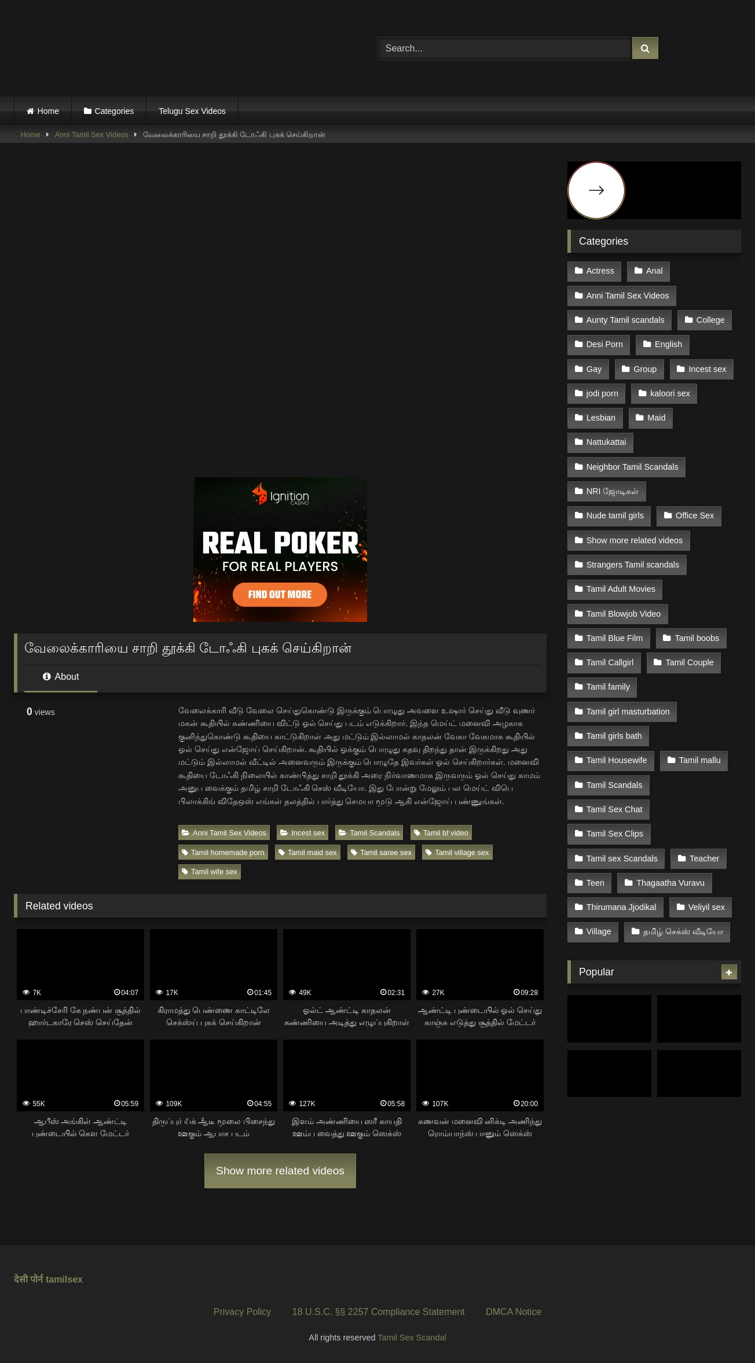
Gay (594, 369)
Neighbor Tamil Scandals (633, 466)
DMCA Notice (513, 1312)
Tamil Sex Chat (615, 809)
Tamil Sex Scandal (412, 1337)
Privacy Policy (243, 1312)
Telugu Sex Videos (192, 111)
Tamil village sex (457, 852)
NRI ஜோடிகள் (613, 491)
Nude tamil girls (615, 515)
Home (48, 111)
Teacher (704, 858)
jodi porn (602, 393)
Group (645, 369)
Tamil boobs (697, 638)
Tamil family (608, 686)
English (668, 344)
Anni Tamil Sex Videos (92, 134)
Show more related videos (280, 1171)
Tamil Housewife (617, 760)
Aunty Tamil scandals (626, 320)
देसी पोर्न (28, 1279)
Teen (595, 882)
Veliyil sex (706, 907)
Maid (656, 417)
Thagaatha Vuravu (670, 882)
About (61, 677)
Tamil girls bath (614, 736)
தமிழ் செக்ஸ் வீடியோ (683, 931)
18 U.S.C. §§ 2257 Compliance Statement (378, 1312)
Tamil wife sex (209, 871)
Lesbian (601, 417)
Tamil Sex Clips (615, 833)
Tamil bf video (441, 832)
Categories (114, 111)
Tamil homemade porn (223, 852)
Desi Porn (605, 344)
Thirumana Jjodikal (622, 907)
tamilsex (64, 1279)
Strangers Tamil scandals (633, 564)
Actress (600, 270)
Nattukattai (606, 442)
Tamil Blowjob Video (624, 613)
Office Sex (695, 515)
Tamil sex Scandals (622, 858)
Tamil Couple (689, 662)
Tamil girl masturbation (628, 711)
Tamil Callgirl (610, 662)
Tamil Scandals (369, 832)
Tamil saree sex (381, 852)
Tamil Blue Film (615, 638)
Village (599, 931)
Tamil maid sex (307, 852)
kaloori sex (670, 393)
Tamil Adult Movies (621, 589)
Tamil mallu (700, 760)
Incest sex (302, 832)
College (711, 320)
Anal (654, 270)
